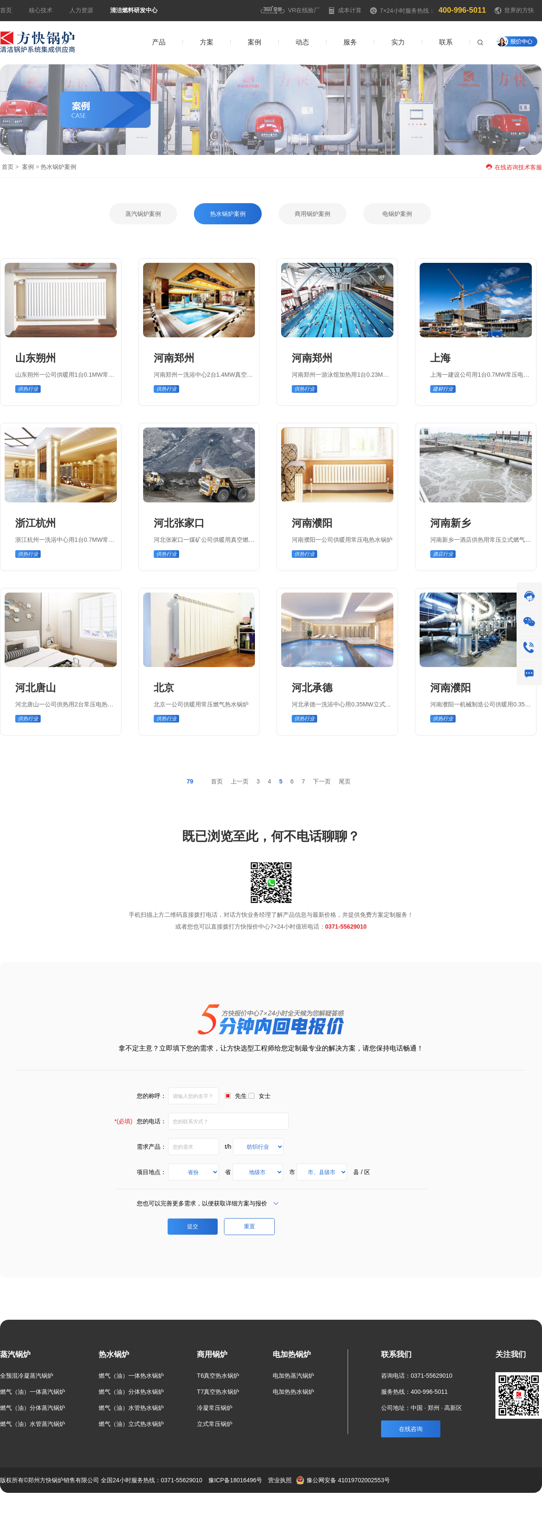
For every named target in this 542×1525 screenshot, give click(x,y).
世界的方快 (519, 10)
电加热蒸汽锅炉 (293, 1375)
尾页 (345, 781)
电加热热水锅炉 (293, 1391)
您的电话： (140, 1121)
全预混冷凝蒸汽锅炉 (26, 1375)
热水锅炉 (114, 1354)
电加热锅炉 (292, 1354)
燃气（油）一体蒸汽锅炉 (32, 1391)
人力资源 (81, 10)
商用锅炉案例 (312, 213)
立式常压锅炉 (214, 1423)
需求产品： (151, 1146)
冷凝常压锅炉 (214, 1407)
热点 (530, 1505)
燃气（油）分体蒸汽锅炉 (32, 1407)
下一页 (322, 781)
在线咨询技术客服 (514, 167)
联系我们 (396, 1354)
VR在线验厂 (290, 10)
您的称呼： (151, 1095)
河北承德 (312, 687)
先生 (241, 1095)
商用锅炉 (212, 1354)
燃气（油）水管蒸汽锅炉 (32, 1423)
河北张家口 (179, 523)
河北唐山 (35, 687)
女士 (265, 1095)
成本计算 (345, 10)
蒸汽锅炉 (15, 1354)
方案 (433, 1505)
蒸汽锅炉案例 (143, 213)
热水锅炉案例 (228, 213)
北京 (164, 687)
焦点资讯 (186, 10)
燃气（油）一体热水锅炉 (131, 1375)
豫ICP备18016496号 (235, 1480)
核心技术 (41, 10)
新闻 (479, 1505)
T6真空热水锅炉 (218, 1375)
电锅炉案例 (397, 213)
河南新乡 (450, 523)
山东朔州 (35, 358)
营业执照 (280, 1480)
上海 (440, 358)
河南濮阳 (312, 523)
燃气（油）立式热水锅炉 (131, 1423)
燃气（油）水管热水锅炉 (131, 1407)
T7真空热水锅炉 (218, 1391)
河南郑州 (174, 358)
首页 (6, 10)
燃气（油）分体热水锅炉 (131, 1391)
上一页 (240, 781)
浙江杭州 (35, 523)
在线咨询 (411, 1429)
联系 (505, 1505)
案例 (28, 166)
